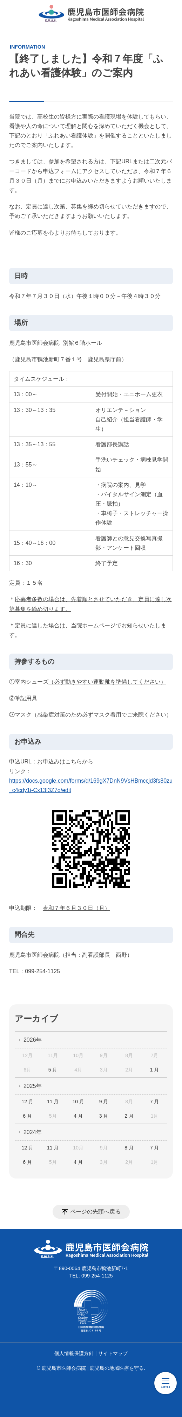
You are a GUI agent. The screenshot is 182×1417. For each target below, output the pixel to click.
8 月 (129, 1148)
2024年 (32, 1132)
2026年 (32, 1040)
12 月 (27, 1101)
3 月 (103, 1116)
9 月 (103, 1101)
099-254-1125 (97, 1276)
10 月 (78, 1101)
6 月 (27, 1116)
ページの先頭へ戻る (95, 1212)
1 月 (154, 1070)
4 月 (78, 1116)
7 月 (154, 1101)
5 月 (53, 1070)
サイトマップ (113, 1353)
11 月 (53, 1101)
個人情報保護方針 (74, 1353)
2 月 (129, 1116)
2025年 (32, 1086)
